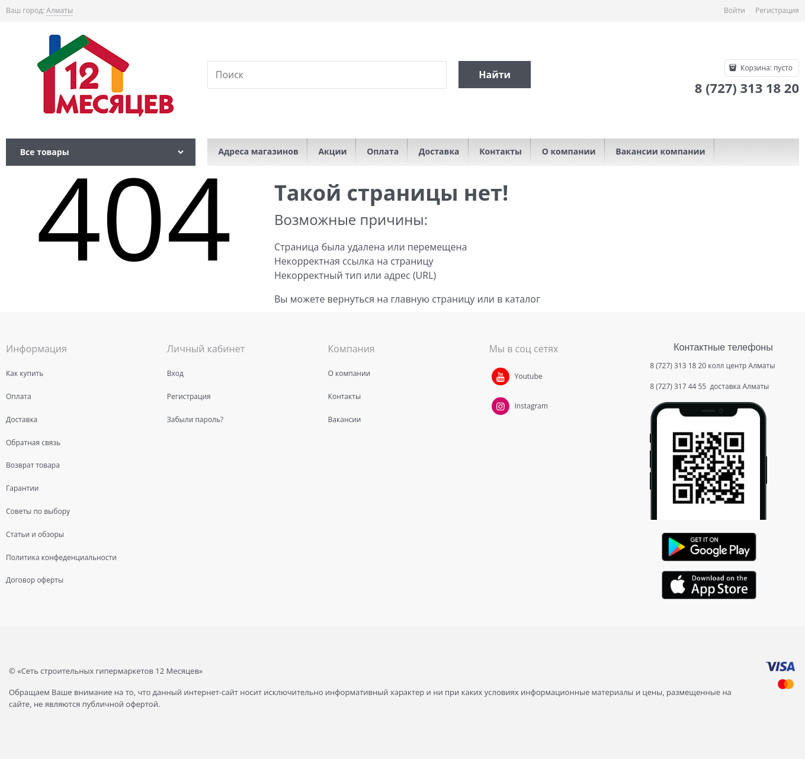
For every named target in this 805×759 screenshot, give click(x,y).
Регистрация (777, 10)
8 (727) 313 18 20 (678, 366)
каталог (522, 298)
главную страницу (432, 298)
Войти (734, 10)
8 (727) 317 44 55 (679, 386)
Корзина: (766, 68)
